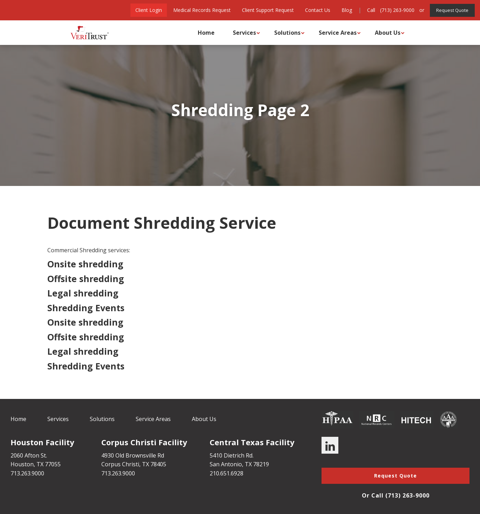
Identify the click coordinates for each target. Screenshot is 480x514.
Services (239, 32)
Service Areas (333, 32)
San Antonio (226, 464)
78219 (261, 464)
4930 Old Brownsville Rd (132, 455)
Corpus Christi (120, 464)
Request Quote (451, 10)
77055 (53, 464)
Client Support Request (266, 10)
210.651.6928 (226, 473)
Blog (344, 10)
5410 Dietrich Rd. (231, 455)
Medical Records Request (200, 10)
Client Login (146, 10)
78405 (158, 464)
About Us (383, 32)
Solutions (282, 32)
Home (201, 32)
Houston (22, 464)
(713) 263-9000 (395, 10)
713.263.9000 (27, 473)
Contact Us (315, 10)
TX (39, 464)
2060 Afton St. (29, 455)
